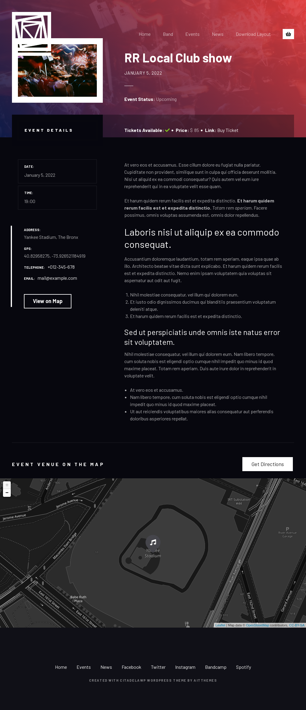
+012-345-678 (61, 267)
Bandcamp (216, 667)
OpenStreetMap (257, 625)
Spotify (243, 667)
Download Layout (253, 34)
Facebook (131, 667)
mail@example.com (57, 278)
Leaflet (220, 625)
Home (145, 34)
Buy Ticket (227, 130)
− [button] (7, 493)
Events (192, 34)
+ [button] (7, 485)
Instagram (185, 667)
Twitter (158, 667)
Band (168, 34)
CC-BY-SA (297, 625)
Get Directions (267, 464)
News (218, 34)
